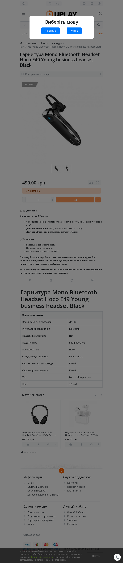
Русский (74, 30)
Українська (50, 30)
